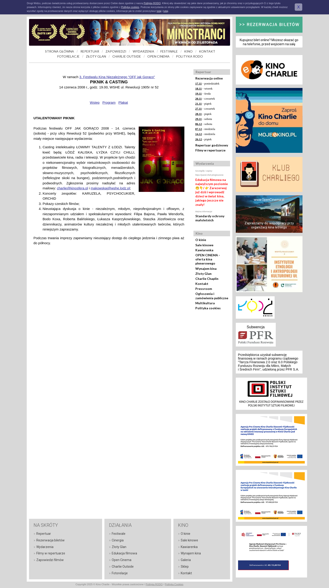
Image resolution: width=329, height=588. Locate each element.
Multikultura (205, 303)
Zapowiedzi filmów (50, 560)
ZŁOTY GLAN (96, 56)
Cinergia (118, 540)
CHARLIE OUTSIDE (126, 56)
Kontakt (201, 284)
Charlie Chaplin (206, 279)
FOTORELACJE (68, 56)
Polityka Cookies (174, 584)
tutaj (159, 11)
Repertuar (43, 533)
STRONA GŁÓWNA (59, 51)
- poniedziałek (207, 83)
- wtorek (203, 88)
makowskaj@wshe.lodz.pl (110, 188)
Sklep (185, 566)
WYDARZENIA (143, 51)
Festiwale (118, 533)
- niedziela (205, 129)
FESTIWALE (169, 51)
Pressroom (203, 289)
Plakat (123, 102)
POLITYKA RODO (189, 56)
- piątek (203, 103)
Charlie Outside (123, 566)
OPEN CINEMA (158, 56)
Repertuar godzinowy (211, 145)
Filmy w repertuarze (210, 150)
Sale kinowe (204, 245)
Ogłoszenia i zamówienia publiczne (211, 296)
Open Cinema (121, 560)
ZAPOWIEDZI (116, 51)
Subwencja (256, 327)
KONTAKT (207, 51)
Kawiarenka (204, 250)
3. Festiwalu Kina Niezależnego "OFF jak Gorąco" (117, 77)
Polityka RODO (154, 584)
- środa (203, 93)
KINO (188, 51)
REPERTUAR (89, 51)
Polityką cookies (130, 7)
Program (109, 102)
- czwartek (205, 98)
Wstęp (95, 102)
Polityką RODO (152, 3)
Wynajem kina (206, 268)
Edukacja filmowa (124, 553)
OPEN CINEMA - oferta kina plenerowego (207, 259)
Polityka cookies (208, 308)
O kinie (200, 240)
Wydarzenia (44, 547)
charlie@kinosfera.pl (72, 188)
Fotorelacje (120, 573)
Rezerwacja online (209, 78)
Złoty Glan (203, 273)
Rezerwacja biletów (50, 540)
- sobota (203, 119)
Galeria (186, 560)
